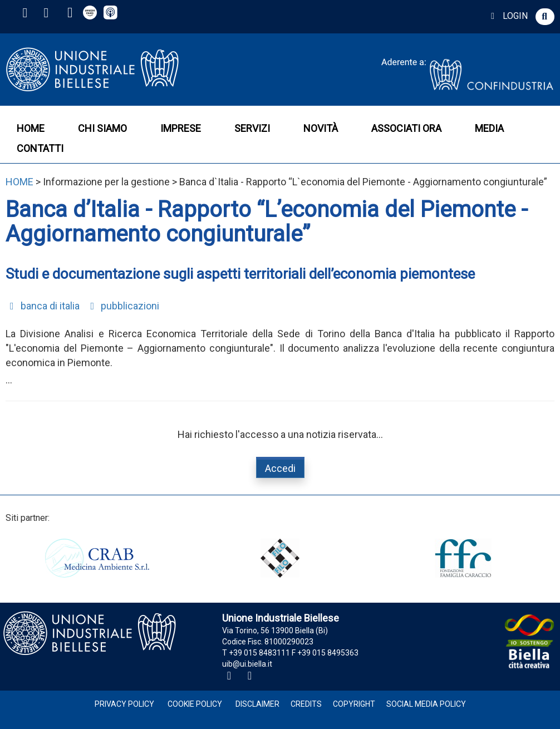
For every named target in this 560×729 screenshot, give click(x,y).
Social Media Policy (426, 704)
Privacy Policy (124, 704)
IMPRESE (180, 128)
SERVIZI (252, 128)
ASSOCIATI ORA (406, 128)
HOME (31, 128)
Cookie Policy (195, 704)
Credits (306, 704)
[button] (545, 16)
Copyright (354, 704)
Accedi (280, 468)
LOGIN (507, 16)
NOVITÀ (320, 128)
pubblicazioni (123, 306)
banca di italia (43, 306)
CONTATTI (40, 148)
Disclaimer (257, 704)
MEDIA (489, 128)
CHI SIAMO (102, 128)
